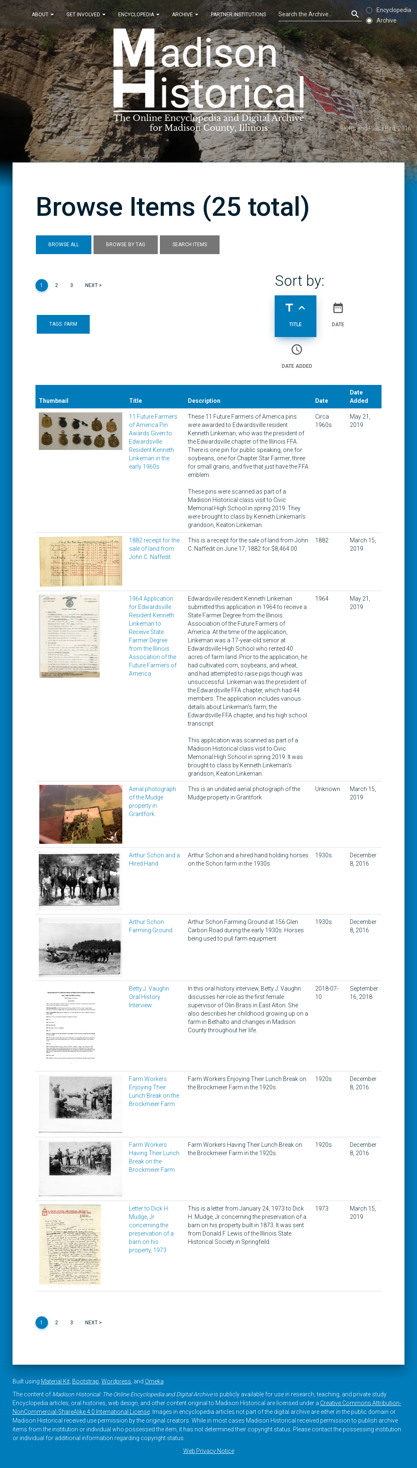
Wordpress (116, 1381)
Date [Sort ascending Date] (338, 311)
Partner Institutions (238, 14)
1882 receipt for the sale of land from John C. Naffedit (154, 548)
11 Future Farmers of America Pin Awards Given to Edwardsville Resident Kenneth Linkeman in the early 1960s (153, 441)
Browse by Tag (125, 244)
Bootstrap (85, 1381)
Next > (93, 285)
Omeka (154, 1381)
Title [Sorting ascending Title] (295, 311)
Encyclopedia (138, 14)
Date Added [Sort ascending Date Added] (297, 353)
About (43, 14)
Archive (185, 14)
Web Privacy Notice (208, 1451)
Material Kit (55, 1381)
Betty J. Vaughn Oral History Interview (149, 997)
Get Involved (86, 14)
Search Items (189, 244)
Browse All (63, 244)
